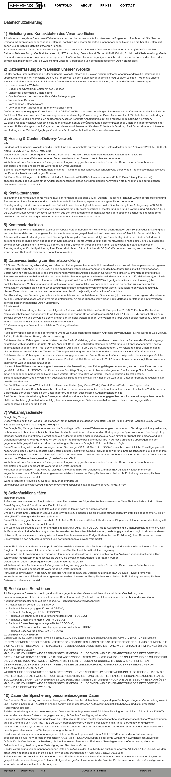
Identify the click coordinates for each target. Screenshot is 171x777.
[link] (144, 5)
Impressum (10, 770)
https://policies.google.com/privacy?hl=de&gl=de (97, 484)
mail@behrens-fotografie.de (150, 53)
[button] (63, 5)
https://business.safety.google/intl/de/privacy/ (36, 484)
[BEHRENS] (25, 5)
